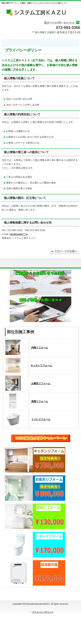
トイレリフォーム (40, 419)
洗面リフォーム (39, 401)
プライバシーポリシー (43, 612)
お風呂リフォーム (40, 383)
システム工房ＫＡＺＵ (40, 12)
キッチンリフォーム (41, 365)
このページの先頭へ (64, 251)
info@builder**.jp (19, 234)
